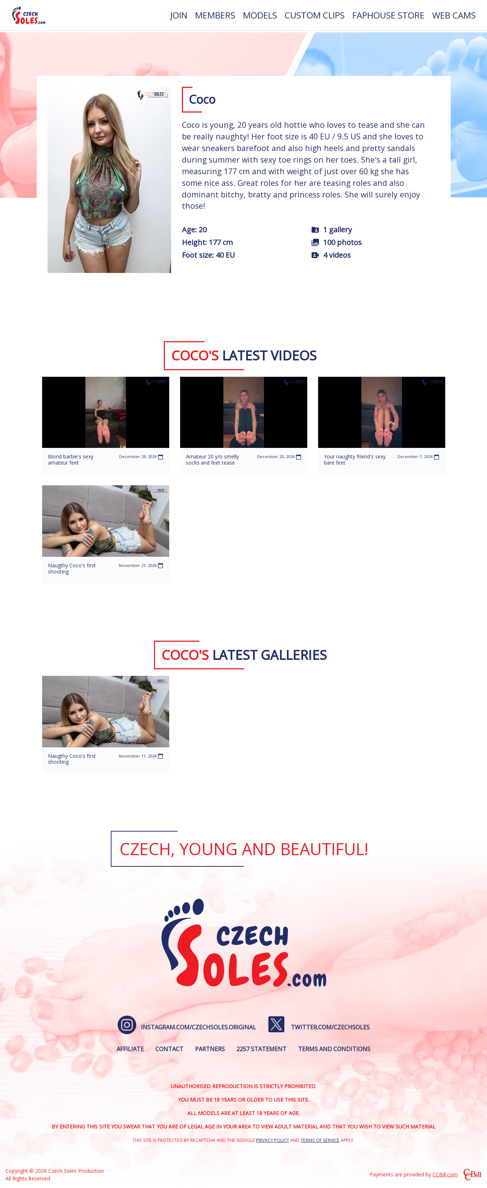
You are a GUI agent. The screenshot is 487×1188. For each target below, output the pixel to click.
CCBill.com (445, 1174)
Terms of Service (320, 1140)
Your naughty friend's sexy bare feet (355, 459)
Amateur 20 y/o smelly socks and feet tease (212, 459)
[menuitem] (178, 16)
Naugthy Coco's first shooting (72, 568)
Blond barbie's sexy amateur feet (70, 459)
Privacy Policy (272, 1140)
